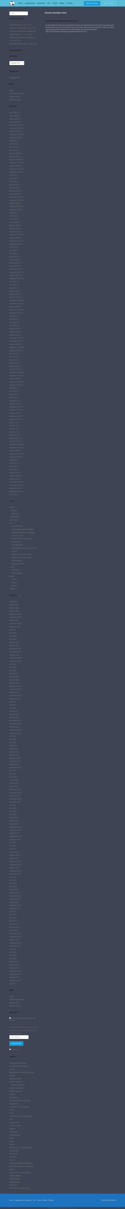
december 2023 (15, 197)
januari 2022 (14, 266)
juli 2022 (12, 247)
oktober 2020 (14, 307)
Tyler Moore (112, 1200)
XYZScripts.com (72, 1208)
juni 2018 (12, 391)
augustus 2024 (15, 172)
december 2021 (15, 269)
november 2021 (15, 272)
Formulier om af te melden (22, 557)
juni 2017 (12, 426)
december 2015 (15, 482)
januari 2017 (14, 441)
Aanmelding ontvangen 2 (18, 1066)
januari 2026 (14, 122)
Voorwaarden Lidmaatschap (20, 1172)
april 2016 (13, 469)
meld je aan (108, 3)
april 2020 (13, 325)
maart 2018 (13, 401)
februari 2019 (14, 366)
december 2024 (15, 160)
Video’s (14, 583)
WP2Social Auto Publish (54, 1208)
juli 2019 (12, 354)
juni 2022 (12, 250)
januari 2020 (14, 335)
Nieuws (14, 510)
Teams (55, 3)
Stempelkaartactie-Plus (18, 44)
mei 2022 (12, 253)
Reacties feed (14, 97)
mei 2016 (12, 466)
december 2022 (15, 232)
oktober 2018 (14, 379)
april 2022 (13, 257)
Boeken (14, 586)
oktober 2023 (14, 203)
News (11, 1141)
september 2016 (15, 454)
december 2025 (15, 125)
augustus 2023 (15, 210)
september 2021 (15, 278)
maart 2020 (13, 329)
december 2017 (15, 407)
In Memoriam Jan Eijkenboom (20, 1116)
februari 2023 (14, 225)
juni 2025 (12, 144)
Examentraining (15, 25)
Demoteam (16, 570)
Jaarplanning (30, 3)
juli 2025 (12, 141)
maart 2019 (13, 363)
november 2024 (15, 163)
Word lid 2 (13, 1185)
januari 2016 (14, 479)
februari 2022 (14, 263)
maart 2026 (13, 116)
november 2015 (15, 485)
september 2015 (15, 491)
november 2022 (15, 235)
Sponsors (15, 514)
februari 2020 (14, 332)
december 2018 (15, 372)
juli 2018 (12, 388)
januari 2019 (14, 369)
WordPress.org (15, 100)
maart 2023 (13, 222)
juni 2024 (12, 178)
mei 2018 (12, 394)
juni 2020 (12, 319)
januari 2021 (14, 297)
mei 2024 (12, 181)
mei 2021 (12, 285)
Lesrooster (41, 3)
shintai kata (13, 1154)
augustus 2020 (15, 313)
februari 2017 (14, 438)
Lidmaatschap (17, 526)
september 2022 (15, 241)
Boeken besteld (15, 1079)
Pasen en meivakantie (17, 28)
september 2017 (15, 416)
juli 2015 (12, 494)
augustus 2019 (15, 351)
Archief (12, 1069)
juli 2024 (12, 175)
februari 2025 (14, 153)
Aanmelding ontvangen (18, 1063)
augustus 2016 (15, 457)
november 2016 (15, 448)
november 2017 (15, 410)
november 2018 (15, 376)
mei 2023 (12, 219)
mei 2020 (12, 322)
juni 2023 (12, 216)
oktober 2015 (14, 488)
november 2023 (15, 200)
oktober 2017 (14, 413)
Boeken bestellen (15, 1082)
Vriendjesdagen (17, 545)
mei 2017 (12, 429)
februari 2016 (14, 476)
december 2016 (15, 444)
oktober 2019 (14, 344)
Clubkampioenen (18, 564)
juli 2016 (12, 460)
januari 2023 (14, 228)
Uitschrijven (14, 1049)
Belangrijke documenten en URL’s (24, 548)
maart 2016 (13, 473)
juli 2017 (12, 423)
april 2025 (13, 150)
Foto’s (14, 579)
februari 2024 (14, 191)
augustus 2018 (15, 385)
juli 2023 (12, 213)
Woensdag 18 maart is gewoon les (22, 38)
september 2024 (15, 169)
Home (20, 3)
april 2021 (13, 288)
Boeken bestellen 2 (16, 1088)
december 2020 (15, 300)
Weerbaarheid (14, 78)
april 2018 (13, 398)
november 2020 (15, 304)
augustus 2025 (15, 138)
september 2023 (15, 206)
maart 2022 (13, 260)
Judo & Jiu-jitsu (17, 536)
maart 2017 (13, 435)
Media (62, 3)
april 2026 (13, 113)
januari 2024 (14, 194)
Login (11, 90)
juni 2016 (12, 463)
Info (48, 3)
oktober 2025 (14, 131)
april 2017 (13, 432)
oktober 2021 (14, 275)
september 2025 (15, 135)
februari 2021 (14, 294)
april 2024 (13, 185)
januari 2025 (14, 156)
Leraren (14, 551)
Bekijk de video (92, 3)
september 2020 (15, 310)
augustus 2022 (15, 244)
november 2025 (15, 128)
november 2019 (15, 341)
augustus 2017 (15, 419)
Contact (69, 3)
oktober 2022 (14, 238)
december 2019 (15, 338)
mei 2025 (12, 147)
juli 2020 (12, 316)
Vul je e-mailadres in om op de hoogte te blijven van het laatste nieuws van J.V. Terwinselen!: (23, 1030)
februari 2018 (14, 404)
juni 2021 (12, 282)
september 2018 (15, 382)
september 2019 (15, 347)
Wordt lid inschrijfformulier (22, 554)
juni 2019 (12, 357)
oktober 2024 (14, 166)
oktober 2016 (14, 451)
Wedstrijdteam (17, 573)
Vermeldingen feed (16, 94)
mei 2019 (12, 360)
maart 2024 (13, 188)
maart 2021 (13, 291)
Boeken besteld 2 (18, 1085)
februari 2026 (14, 119)
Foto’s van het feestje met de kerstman (61, 21)
